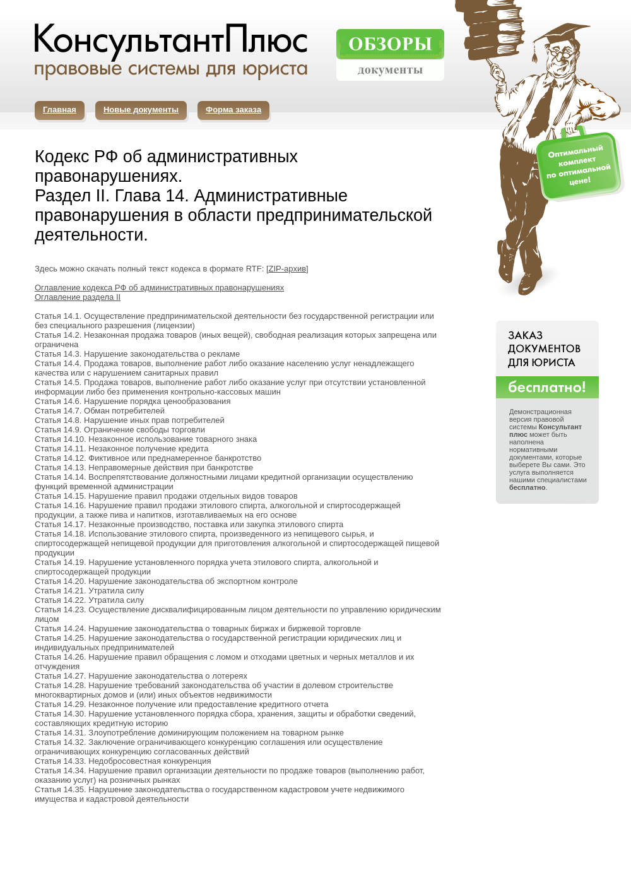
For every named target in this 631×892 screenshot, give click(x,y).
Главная (59, 109)
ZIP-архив (288, 268)
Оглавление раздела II (78, 297)
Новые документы (141, 109)
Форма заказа (233, 109)
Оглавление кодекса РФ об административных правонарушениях (159, 287)
